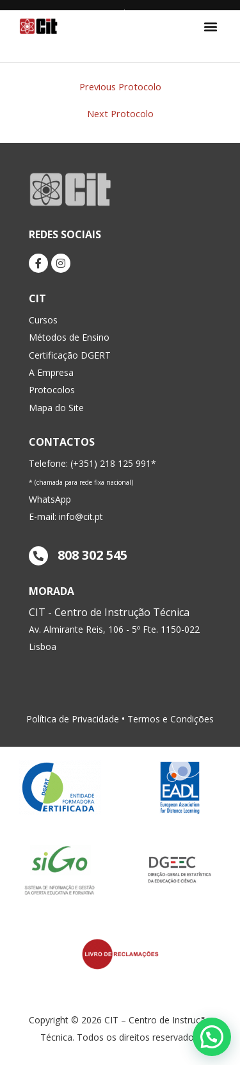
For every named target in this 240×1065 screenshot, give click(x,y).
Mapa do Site (56, 408)
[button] (210, 26)
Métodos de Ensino (69, 337)
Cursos (43, 320)
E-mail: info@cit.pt (66, 516)
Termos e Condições (170, 719)
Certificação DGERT (70, 355)
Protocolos (52, 390)
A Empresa (51, 372)
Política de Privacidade (72, 719)
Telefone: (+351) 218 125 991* (92, 463)
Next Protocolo (120, 113)
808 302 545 (78, 555)
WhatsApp (50, 499)
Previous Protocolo (120, 87)
